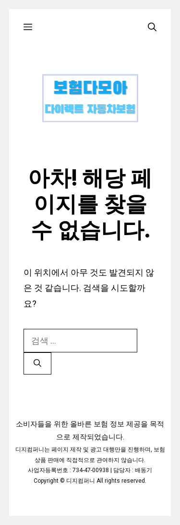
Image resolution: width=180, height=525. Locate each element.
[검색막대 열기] (152, 27)
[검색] (37, 363)
